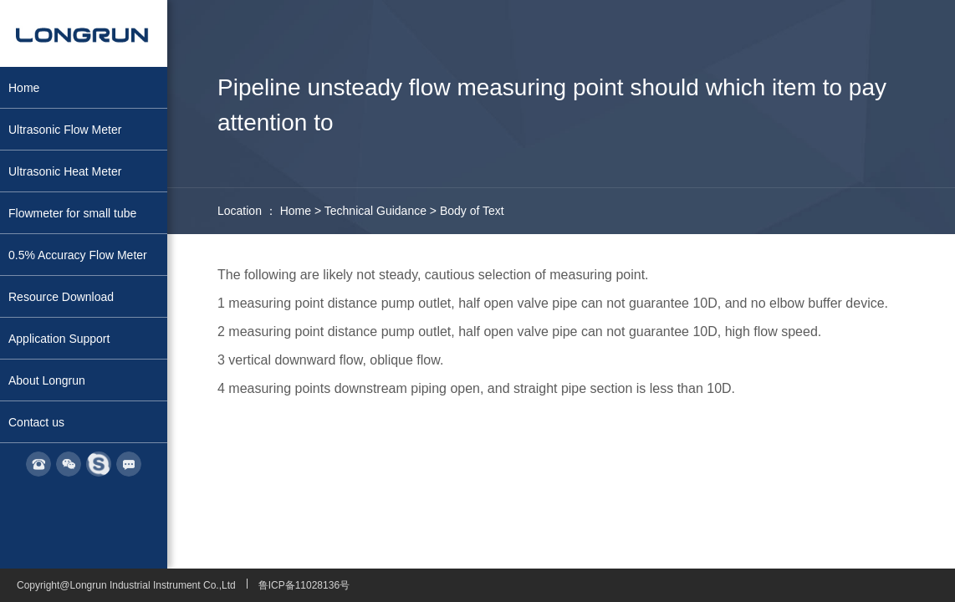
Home (295, 210)
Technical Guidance (375, 210)
